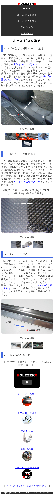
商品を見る (27, 27)
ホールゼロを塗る (27, 15)
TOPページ (10, 486)
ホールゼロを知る (27, 21)
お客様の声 (27, 33)
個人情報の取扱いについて (37, 486)
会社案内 (20, 486)
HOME (27, 8)
